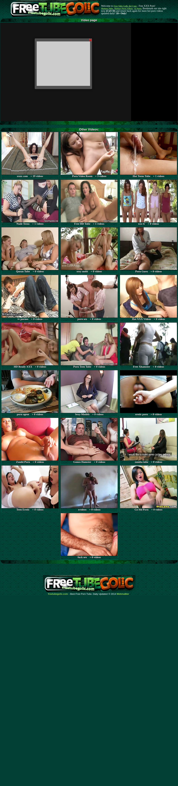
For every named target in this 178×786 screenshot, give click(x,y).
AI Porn (138, 8)
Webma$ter (123, 594)
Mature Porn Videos (123, 8)
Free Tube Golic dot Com (125, 6)
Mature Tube (107, 8)
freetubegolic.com (58, 594)
